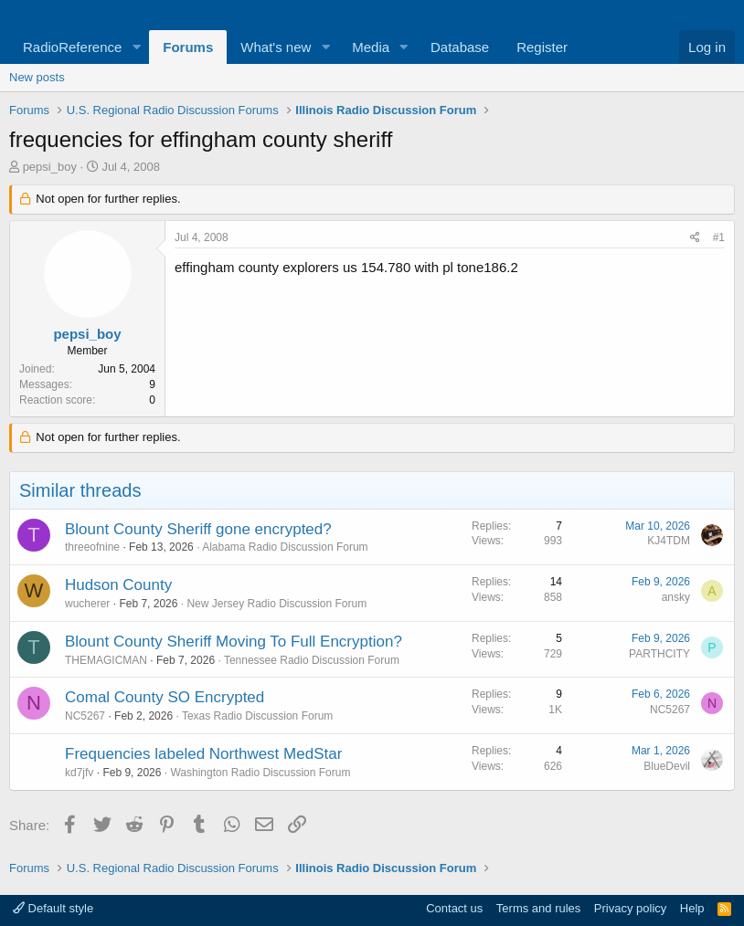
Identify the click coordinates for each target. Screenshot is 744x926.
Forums (188, 47)
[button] (136, 47)
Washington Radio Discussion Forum (260, 772)
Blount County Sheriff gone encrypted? (198, 529)
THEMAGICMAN (106, 660)
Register (542, 47)
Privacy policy (630, 908)
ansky (676, 597)
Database (459, 47)
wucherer (87, 603)
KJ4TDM (668, 540)
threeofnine (92, 547)
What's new (275, 47)
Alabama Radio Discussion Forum (284, 547)
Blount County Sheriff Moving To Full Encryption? (233, 641)
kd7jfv (79, 772)
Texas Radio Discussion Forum (257, 716)
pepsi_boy (50, 167)
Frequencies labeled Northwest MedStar (203, 754)
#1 (719, 237)
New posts (37, 77)
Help (692, 908)
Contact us (454, 908)
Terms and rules (538, 908)
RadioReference (72, 47)
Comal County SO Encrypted (164, 697)
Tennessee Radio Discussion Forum (311, 660)
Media (370, 47)
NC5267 (85, 716)
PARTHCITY (659, 653)
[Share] (695, 237)
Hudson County (118, 585)
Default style (53, 908)
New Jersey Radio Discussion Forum (276, 603)
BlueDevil (666, 766)
